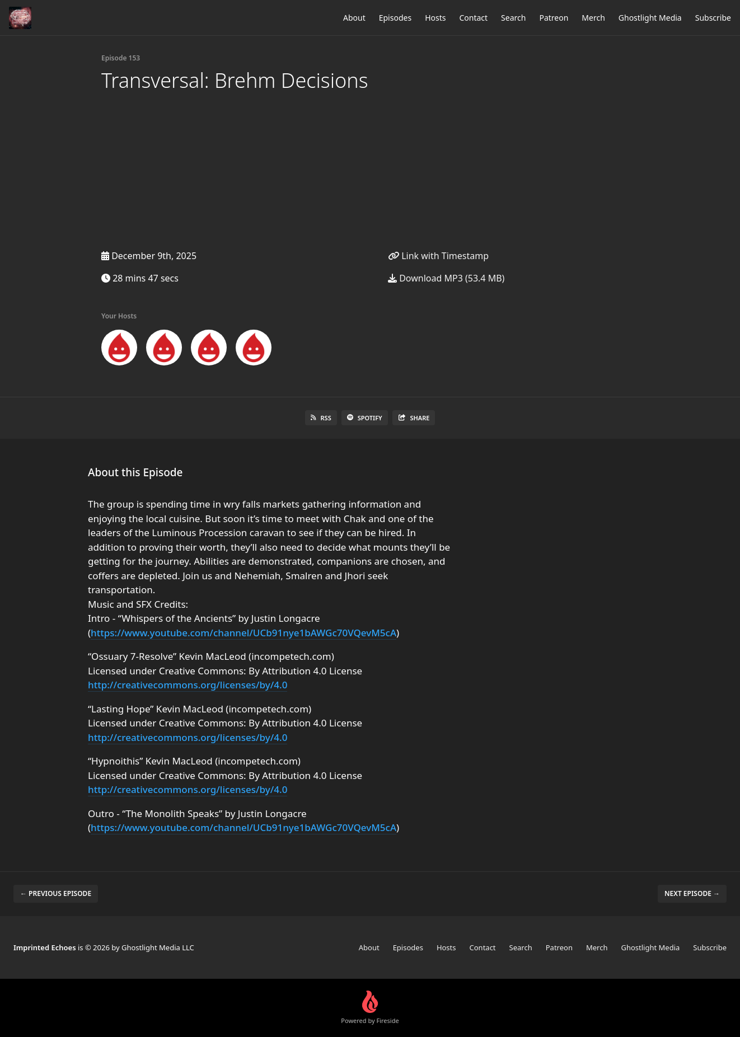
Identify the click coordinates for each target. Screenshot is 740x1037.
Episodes (395, 17)
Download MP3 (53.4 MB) (446, 278)
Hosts (435, 17)
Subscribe (713, 17)
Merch (593, 17)
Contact (473, 17)
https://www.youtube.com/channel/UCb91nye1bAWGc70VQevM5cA (243, 632)
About (354, 17)
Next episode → (692, 893)
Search (513, 17)
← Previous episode (55, 893)
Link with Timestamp (438, 256)
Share (414, 418)
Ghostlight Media (650, 17)
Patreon (553, 17)
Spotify (364, 418)
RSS (321, 418)
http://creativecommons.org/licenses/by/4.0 (187, 684)
